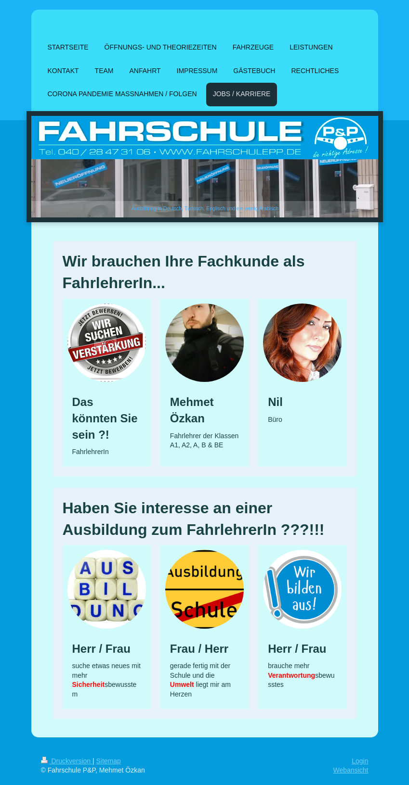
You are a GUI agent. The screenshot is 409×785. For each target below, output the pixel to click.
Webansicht (351, 770)
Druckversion (66, 761)
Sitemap (108, 761)
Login (360, 761)
